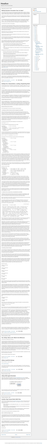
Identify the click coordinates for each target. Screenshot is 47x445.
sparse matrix (6, 67)
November (37, 56)
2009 (35, 36)
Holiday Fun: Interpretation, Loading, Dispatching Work (16, 83)
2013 (35, 31)
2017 (35, 28)
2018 (35, 27)
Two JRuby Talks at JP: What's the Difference (13, 337)
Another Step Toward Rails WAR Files (11, 399)
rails (6, 431)
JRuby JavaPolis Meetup (8, 360)
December (37, 41)
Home (16, 434)
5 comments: (13, 392)
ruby (15, 332)
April (36, 65)
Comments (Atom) (17, 437)
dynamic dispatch (9, 332)
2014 (35, 29)
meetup (9, 370)
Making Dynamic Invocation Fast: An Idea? (12, 10)
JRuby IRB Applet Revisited (9, 375)
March (36, 67)
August (36, 60)
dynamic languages (6, 81)
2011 (35, 33)
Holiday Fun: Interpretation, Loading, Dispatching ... (39, 46)
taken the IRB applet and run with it (19, 377)
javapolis (5, 357)
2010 (35, 35)
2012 (35, 32)
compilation (5, 332)
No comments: (13, 331)
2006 (35, 40)
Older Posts (28, 434)
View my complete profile (37, 11)
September (37, 59)
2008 (35, 37)
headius (35, 10)
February (36, 68)
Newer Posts (4, 434)
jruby (10, 81)
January (36, 69)
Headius (4, 4)
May (36, 64)
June (36, 63)
